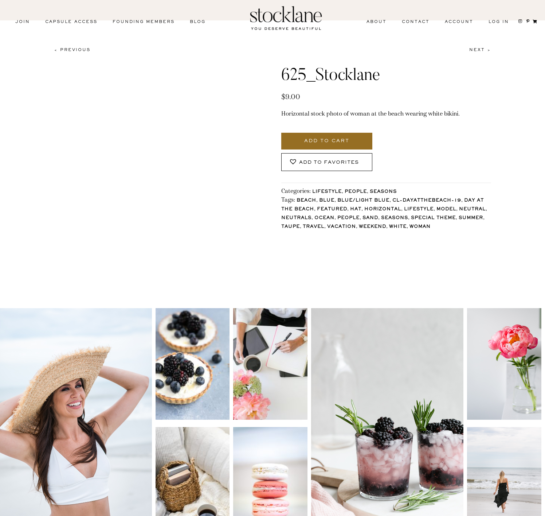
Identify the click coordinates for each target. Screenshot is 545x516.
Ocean (324, 218)
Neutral (472, 209)
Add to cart (326, 141)
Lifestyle (327, 192)
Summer (471, 218)
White (398, 227)
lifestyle (419, 209)
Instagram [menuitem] (32, 509)
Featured (332, 209)
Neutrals (296, 218)
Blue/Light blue (363, 201)
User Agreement (437, 508)
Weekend (372, 227)
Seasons (383, 192)
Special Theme (433, 218)
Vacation (341, 227)
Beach (306, 201)
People (356, 192)
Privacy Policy (343, 508)
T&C (389, 508)
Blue (326, 201)
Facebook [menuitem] (80, 509)
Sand (370, 218)
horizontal (382, 209)
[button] (326, 162)
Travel (313, 227)
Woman (420, 227)
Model (446, 209)
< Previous (72, 50)
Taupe (290, 227)
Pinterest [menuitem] (129, 509)
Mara (523, 508)
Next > (480, 50)
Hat (355, 209)
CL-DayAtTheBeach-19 (426, 201)
